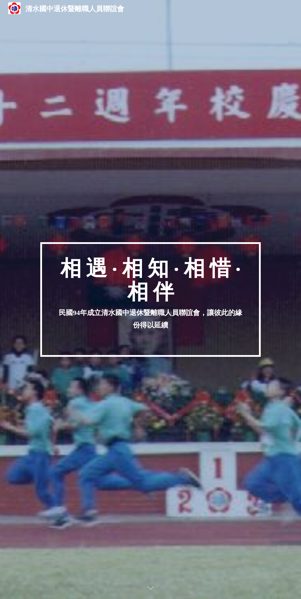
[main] (150, 299)
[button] (150, 588)
